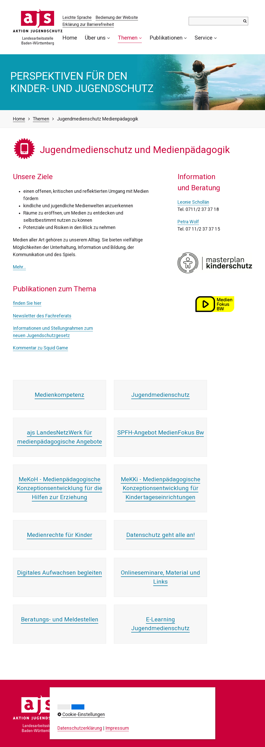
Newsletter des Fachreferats (42, 315)
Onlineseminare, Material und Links (160, 577)
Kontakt (164, 699)
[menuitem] (71, 37)
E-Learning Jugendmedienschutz (160, 624)
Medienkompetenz (59, 394)
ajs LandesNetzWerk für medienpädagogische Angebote (59, 437)
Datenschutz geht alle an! (160, 534)
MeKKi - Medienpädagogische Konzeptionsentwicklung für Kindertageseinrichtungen (160, 488)
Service (206, 37)
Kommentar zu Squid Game (40, 347)
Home (69, 37)
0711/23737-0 (113, 716)
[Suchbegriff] (218, 21)
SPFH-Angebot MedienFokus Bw (160, 432)
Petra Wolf (188, 221)
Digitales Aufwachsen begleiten (59, 572)
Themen (130, 37)
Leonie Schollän (193, 202)
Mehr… (19, 267)
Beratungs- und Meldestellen (59, 619)
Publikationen (168, 37)
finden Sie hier (27, 303)
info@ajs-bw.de (106, 733)
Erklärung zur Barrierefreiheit (88, 24)
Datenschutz (169, 713)
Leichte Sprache (77, 17)
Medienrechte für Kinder (59, 534)
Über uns (97, 37)
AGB (160, 727)
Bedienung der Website (116, 17)
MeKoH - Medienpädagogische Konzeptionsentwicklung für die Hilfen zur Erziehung (59, 488)
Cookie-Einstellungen (177, 720)
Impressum (168, 706)
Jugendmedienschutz (160, 394)
